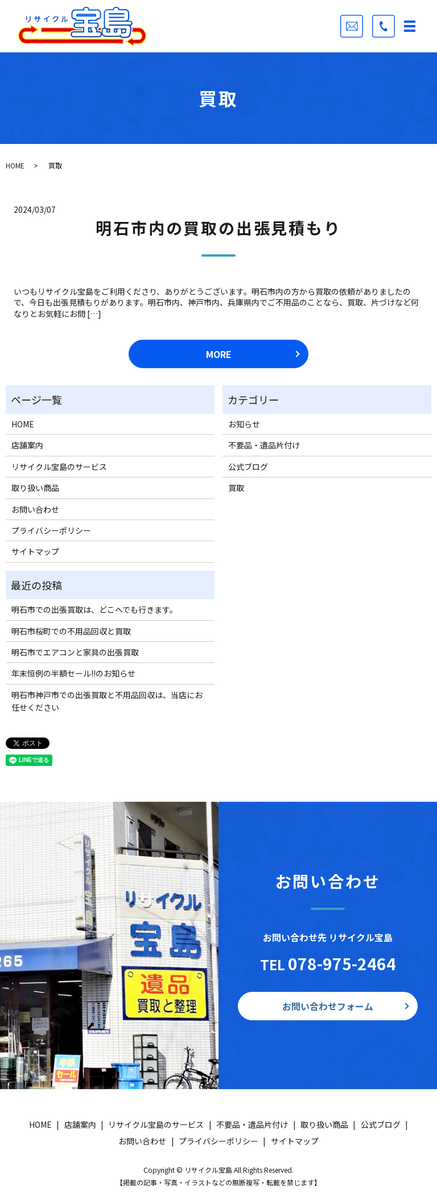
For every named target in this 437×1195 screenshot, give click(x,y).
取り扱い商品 (35, 487)
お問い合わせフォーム (327, 1006)
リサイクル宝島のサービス (59, 466)
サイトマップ (35, 551)
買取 (236, 487)
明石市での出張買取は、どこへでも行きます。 (94, 609)
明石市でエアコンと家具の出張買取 (75, 652)
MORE (219, 354)
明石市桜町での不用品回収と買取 (71, 631)
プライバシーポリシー (51, 530)
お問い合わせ (35, 509)
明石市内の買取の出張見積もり (218, 227)
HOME (15, 165)
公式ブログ (248, 466)
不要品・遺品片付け (264, 445)
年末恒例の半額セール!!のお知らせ (73, 673)
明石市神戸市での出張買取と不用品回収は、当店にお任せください (107, 701)
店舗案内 (27, 445)
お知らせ (244, 424)
